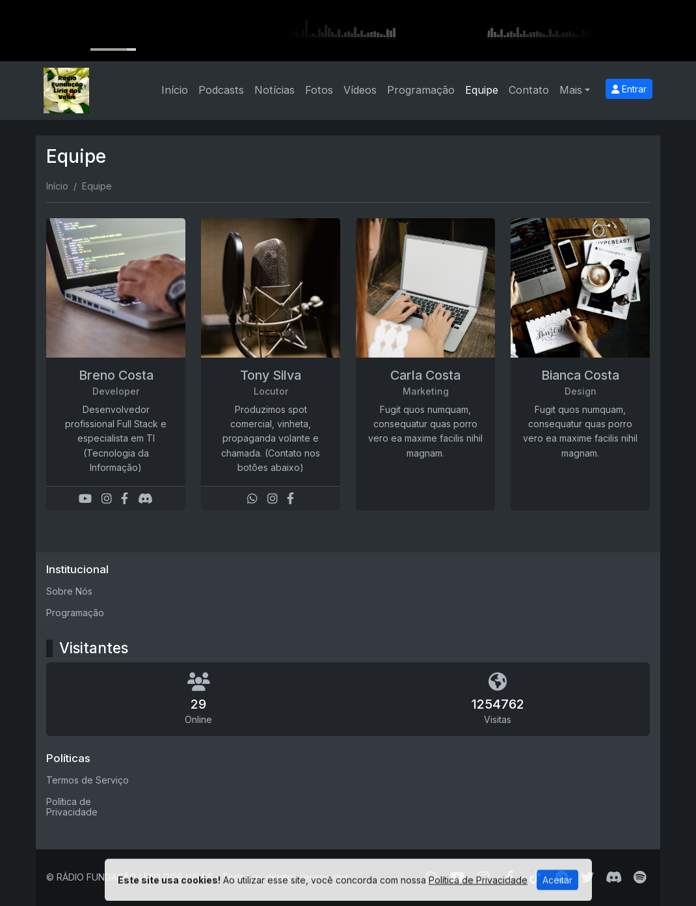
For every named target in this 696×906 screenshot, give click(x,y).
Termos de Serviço (87, 780)
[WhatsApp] (252, 498)
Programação (421, 89)
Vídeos (360, 89)
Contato (529, 89)
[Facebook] (124, 498)
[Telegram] (561, 877)
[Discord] (145, 498)
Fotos (319, 89)
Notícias (274, 89)
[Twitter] (587, 877)
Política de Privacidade (72, 807)
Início (174, 89)
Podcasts (221, 89)
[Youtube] (85, 498)
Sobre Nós (69, 591)
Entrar (629, 88)
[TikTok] (535, 877)
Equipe (481, 89)
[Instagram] (106, 498)
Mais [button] (570, 89)
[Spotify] (640, 877)
